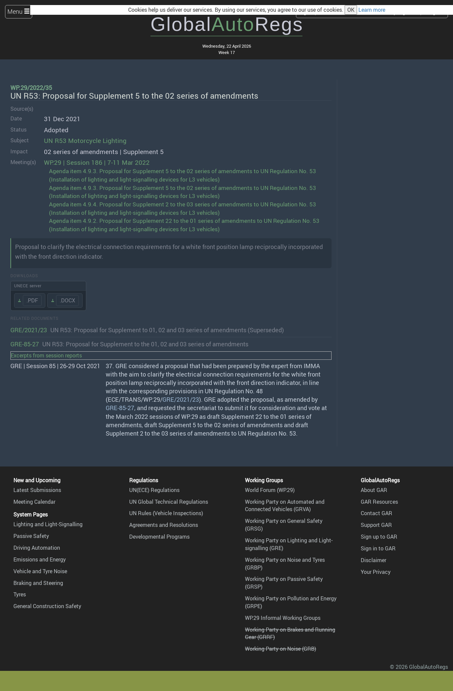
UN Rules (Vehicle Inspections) (166, 513)
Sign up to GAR (379, 536)
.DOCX (67, 300)
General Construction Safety (47, 606)
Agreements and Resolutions (163, 525)
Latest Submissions (37, 490)
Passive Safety (31, 536)
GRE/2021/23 (28, 330)
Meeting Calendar (34, 501)
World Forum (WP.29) (270, 490)
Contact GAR (376, 513)
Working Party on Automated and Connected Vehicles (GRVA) (284, 505)
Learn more (371, 9)
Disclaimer (373, 560)
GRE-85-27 (24, 344)
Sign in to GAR (378, 548)
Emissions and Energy (39, 559)
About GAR (374, 490)
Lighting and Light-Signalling (48, 524)
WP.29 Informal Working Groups (282, 618)
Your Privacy (376, 572)
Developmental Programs (159, 536)
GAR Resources (379, 501)
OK (350, 9)
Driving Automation (36, 547)
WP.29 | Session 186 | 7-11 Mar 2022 (97, 162)
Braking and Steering (38, 583)
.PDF (32, 300)
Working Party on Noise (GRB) (280, 648)
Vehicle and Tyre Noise (40, 571)
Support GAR (376, 525)
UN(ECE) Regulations (154, 490)
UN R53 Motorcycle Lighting (85, 140)
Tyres (19, 594)
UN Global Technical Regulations (168, 501)
